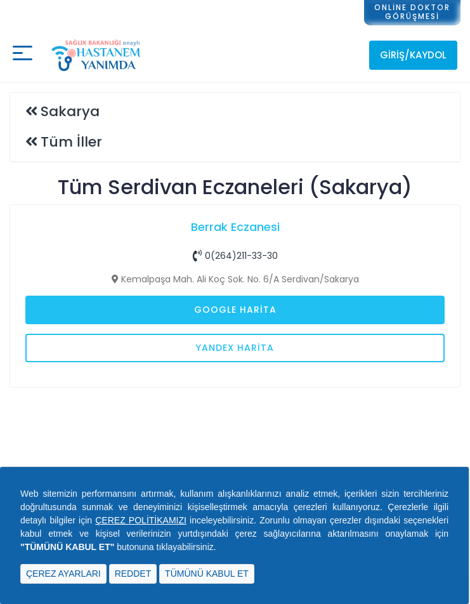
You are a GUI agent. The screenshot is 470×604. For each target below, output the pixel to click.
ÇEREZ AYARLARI (63, 573)
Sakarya (70, 111)
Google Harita (235, 309)
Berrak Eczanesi (235, 227)
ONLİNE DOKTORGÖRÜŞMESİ (412, 12)
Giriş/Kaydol (413, 55)
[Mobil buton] (22, 55)
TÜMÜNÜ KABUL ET (207, 573)
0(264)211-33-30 (235, 255)
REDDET (133, 573)
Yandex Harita (235, 347)
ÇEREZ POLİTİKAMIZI (140, 520)
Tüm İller (71, 142)
